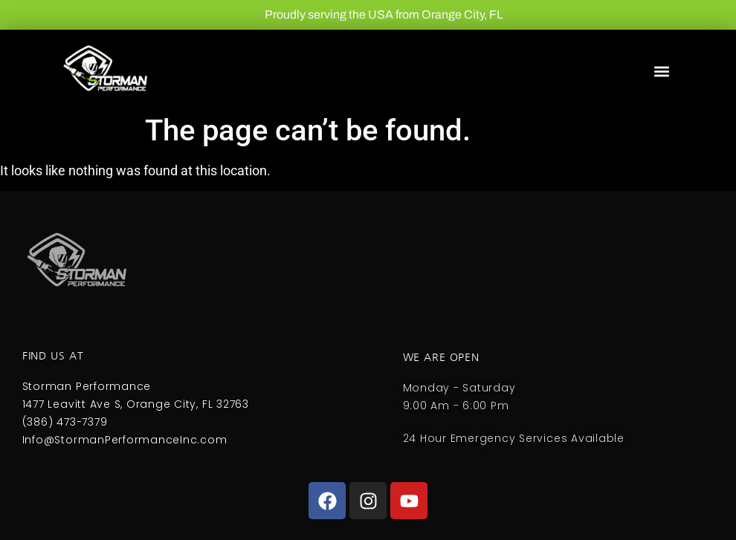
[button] (661, 71)
